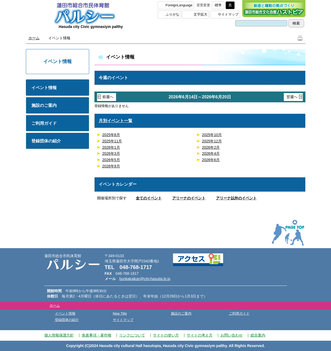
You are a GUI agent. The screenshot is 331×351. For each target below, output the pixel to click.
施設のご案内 (44, 105)
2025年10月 (212, 135)
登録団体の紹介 (46, 141)
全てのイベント (149, 198)
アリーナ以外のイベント (236, 198)
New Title (120, 313)
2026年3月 (111, 153)
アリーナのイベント (188, 198)
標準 (218, 5)
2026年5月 (111, 160)
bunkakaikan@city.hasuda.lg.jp (144, 279)
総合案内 (258, 335)
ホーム (34, 38)
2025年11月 (112, 141)
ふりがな (172, 14)
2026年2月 (211, 147)
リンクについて (132, 335)
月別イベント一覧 (115, 120)
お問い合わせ (231, 335)
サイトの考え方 (200, 335)
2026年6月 (211, 160)
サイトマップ (228, 14)
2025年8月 (111, 135)
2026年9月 (111, 166)
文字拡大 (200, 14)
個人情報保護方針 (59, 335)
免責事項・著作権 (96, 335)
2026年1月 (111, 147)
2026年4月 (211, 153)
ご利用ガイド (44, 123)
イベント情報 (44, 87)
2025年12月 (212, 141)
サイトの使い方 (166, 335)
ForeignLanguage (179, 5)
